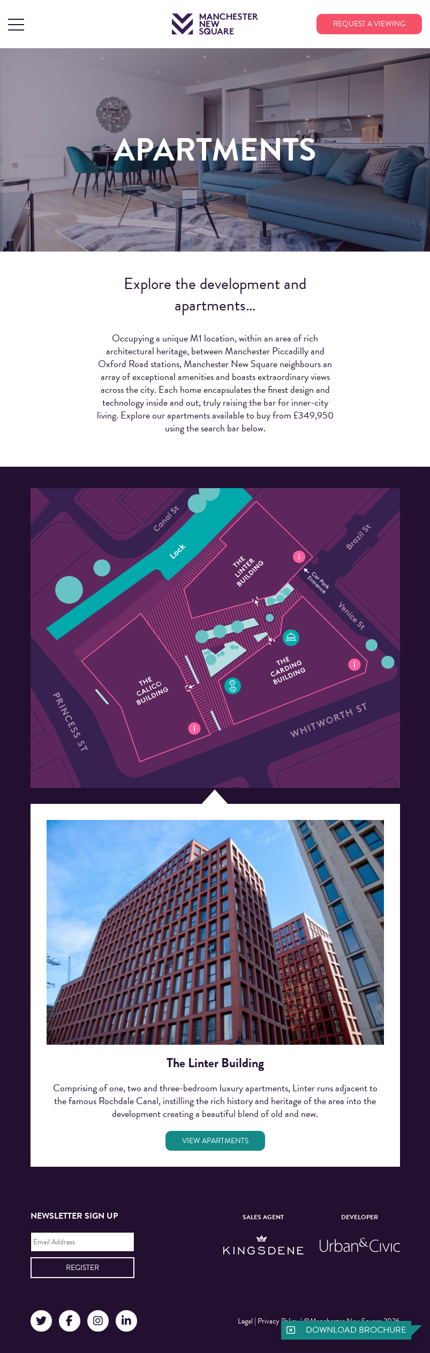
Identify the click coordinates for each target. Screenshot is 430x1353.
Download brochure (356, 1330)
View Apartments (215, 1140)
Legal (245, 1321)
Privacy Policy (278, 1321)
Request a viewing (369, 23)
